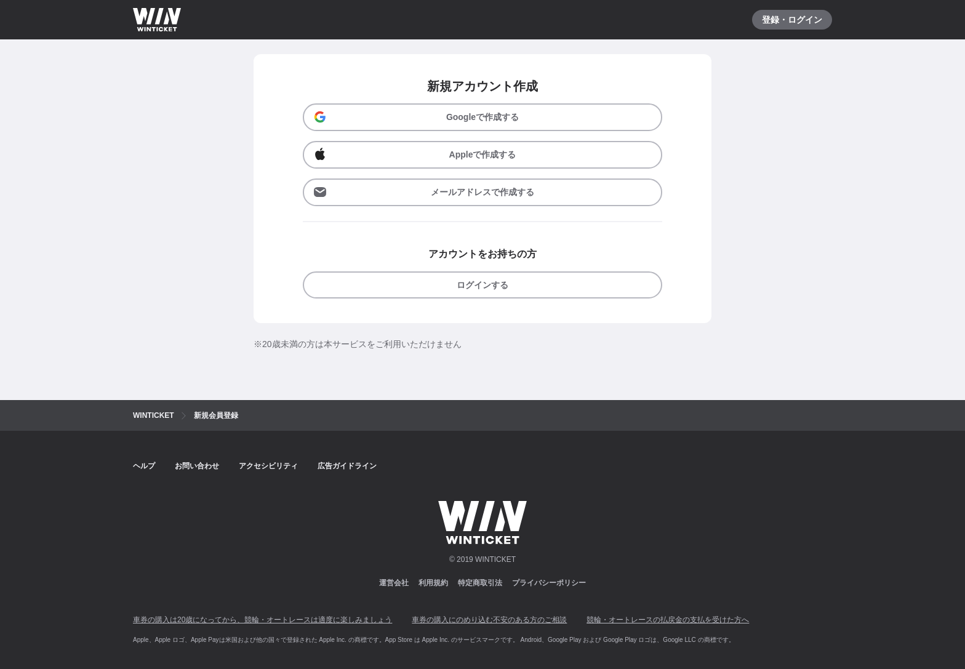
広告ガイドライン (347, 466)
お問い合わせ (197, 466)
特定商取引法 (480, 583)
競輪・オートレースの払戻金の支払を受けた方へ (668, 619)
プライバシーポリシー (549, 583)
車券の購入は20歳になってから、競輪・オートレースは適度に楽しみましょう (262, 619)
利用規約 (433, 583)
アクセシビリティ (268, 466)
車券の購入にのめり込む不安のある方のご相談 (489, 619)
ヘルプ (144, 466)
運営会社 (394, 583)
